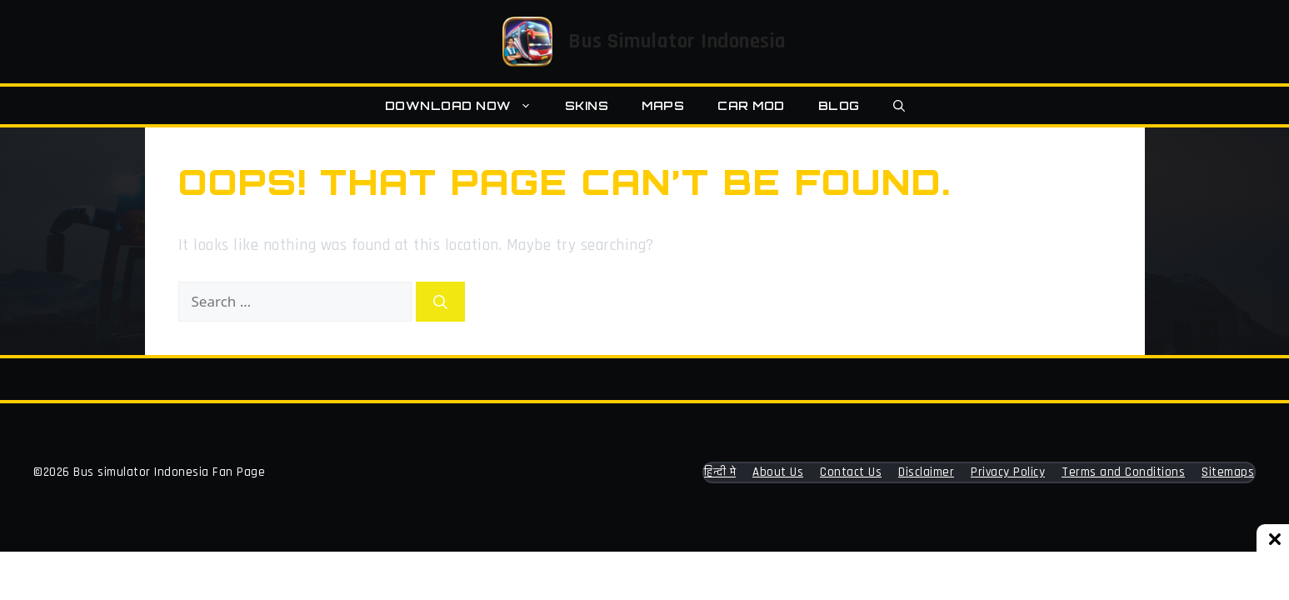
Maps (663, 105)
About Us (777, 472)
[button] (899, 105)
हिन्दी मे (720, 472)
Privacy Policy (1008, 472)
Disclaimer (926, 472)
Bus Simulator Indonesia (677, 41)
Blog (839, 105)
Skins (587, 105)
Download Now (466, 105)
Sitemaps (1228, 472)
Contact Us (851, 472)
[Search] (440, 302)
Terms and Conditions (1123, 472)
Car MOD (751, 105)
